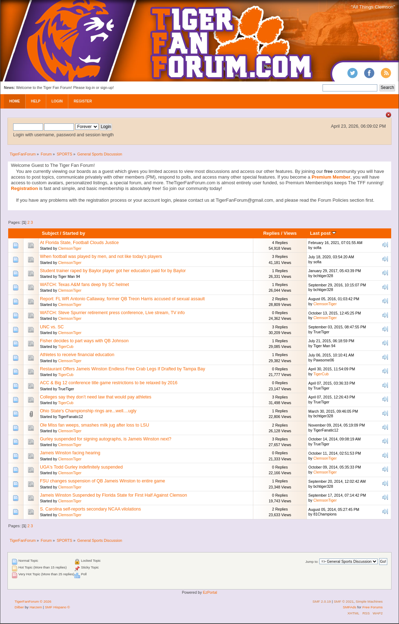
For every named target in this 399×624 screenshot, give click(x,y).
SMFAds (349, 607)
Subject (50, 233)
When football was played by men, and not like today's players (101, 256)
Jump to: (312, 562)
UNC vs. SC (52, 326)
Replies (271, 233)
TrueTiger (321, 332)
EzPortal (210, 592)
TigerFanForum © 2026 (33, 601)
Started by (74, 233)
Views (290, 233)
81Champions (324, 514)
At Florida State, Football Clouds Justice (79, 242)
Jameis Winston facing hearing (70, 452)
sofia (317, 247)
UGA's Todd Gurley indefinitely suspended (81, 467)
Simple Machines (369, 601)
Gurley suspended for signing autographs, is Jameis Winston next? (105, 439)
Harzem (36, 607)
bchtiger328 (323, 276)
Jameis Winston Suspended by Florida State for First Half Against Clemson (113, 495)
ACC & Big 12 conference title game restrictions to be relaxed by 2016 (108, 382)
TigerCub (65, 346)
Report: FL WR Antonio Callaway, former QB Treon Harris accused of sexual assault (122, 298)
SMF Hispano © (57, 607)
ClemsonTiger (69, 248)
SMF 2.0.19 (322, 601)
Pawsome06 (323, 360)
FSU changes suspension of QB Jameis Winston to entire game (102, 480)
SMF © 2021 (343, 601)
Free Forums (372, 607)
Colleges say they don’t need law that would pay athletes (95, 397)
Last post (323, 233)
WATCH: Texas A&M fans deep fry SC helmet (84, 284)
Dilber (19, 607)
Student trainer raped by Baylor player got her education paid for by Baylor (113, 270)
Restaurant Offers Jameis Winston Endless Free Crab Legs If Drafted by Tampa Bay (122, 368)
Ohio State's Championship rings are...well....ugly (88, 410)
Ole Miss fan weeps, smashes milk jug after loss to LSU (94, 425)
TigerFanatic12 (70, 416)
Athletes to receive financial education (77, 354)
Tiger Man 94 (69, 276)
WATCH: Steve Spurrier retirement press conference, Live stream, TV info (112, 312)
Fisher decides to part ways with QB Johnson (84, 340)
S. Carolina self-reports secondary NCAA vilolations (90, 509)
